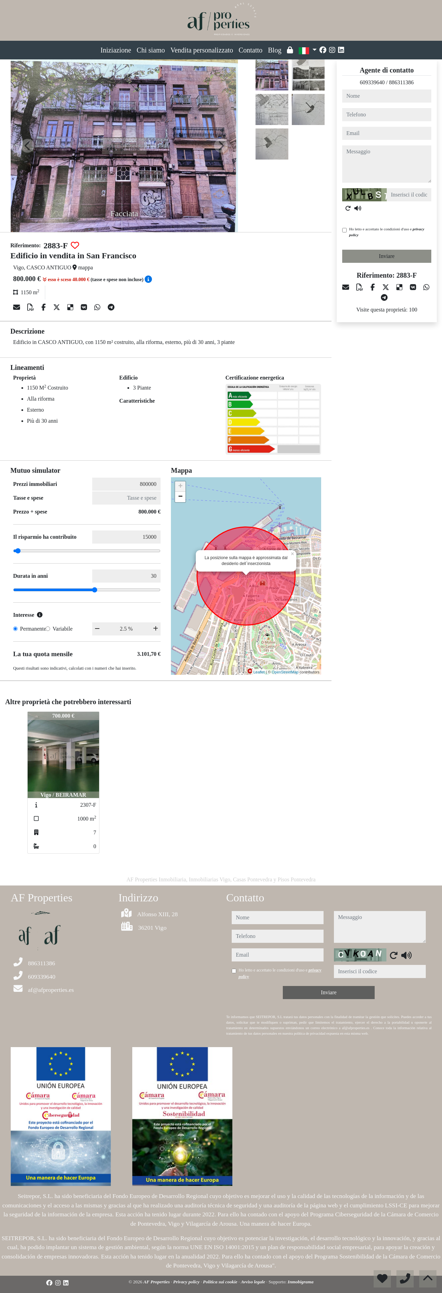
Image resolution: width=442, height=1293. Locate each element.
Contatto (250, 50)
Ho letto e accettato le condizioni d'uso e (386, 232)
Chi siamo (151, 50)
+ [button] (180, 486)
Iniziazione (115, 50)
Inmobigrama (301, 1281)
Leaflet (259, 672)
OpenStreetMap (285, 672)
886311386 (401, 82)
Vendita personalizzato (202, 50)
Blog (274, 50)
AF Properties (157, 1281)
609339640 (372, 82)
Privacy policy (187, 1281)
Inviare (386, 256)
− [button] (180, 497)
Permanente (33, 629)
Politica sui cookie (221, 1281)
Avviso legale (253, 1281)
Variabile (62, 629)
